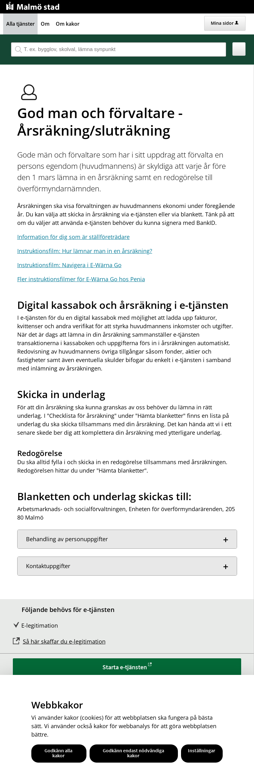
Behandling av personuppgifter (67, 539)
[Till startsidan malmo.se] (34, 5)
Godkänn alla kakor (58, 753)
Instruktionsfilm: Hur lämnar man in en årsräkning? (84, 251)
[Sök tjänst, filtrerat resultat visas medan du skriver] (118, 49)
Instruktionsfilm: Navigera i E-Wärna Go (69, 265)
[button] (239, 49)
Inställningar (201, 750)
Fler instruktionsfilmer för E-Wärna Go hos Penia (81, 279)
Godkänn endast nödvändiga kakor (133, 753)
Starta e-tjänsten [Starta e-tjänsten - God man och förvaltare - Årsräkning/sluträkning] (124, 667)
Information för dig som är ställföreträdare (73, 237)
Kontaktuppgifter (48, 566)
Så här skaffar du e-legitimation (64, 641)
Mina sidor (224, 23)
